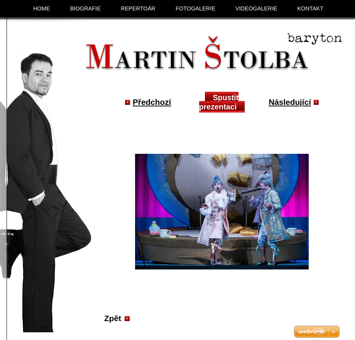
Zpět (112, 318)
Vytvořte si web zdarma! (265, 332)
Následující (290, 102)
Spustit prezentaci (219, 102)
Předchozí (152, 102)
